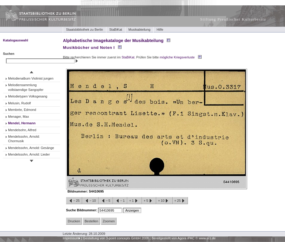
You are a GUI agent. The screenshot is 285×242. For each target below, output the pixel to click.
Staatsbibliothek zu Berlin (84, 29)
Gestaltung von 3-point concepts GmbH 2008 (116, 238)
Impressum (71, 238)
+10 (164, 201)
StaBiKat (115, 29)
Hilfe (160, 29)
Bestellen (91, 221)
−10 (90, 201)
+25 (180, 201)
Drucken (74, 221)
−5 (105, 201)
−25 (74, 201)
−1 (120, 201)
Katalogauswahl (15, 40)
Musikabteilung (139, 29)
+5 (149, 201)
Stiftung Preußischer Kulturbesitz (233, 19)
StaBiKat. (128, 57)
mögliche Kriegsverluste (177, 57)
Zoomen (109, 221)
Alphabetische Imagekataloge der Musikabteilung (113, 40)
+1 (134, 201)
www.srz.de (207, 238)
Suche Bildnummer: (82, 210)
